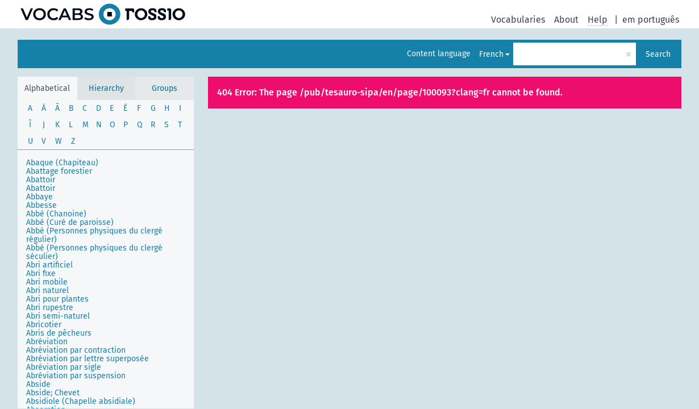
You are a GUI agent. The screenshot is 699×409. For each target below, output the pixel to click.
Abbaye (39, 197)
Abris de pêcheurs (58, 333)
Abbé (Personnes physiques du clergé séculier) (94, 252)
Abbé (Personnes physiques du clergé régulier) (94, 235)
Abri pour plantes (57, 299)
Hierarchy (106, 88)
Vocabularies (518, 19)
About (566, 19)
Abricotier (43, 324)
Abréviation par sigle (63, 367)
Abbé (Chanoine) (56, 214)
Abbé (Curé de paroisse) (70, 222)
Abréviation (47, 341)
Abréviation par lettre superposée (87, 358)
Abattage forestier (59, 171)
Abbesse (41, 205)
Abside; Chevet (53, 393)
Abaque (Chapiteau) (62, 162)
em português (650, 19)
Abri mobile (47, 282)
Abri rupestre (49, 307)
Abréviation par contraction (76, 350)
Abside (38, 384)
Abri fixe (41, 273)
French (491, 54)
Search (658, 54)
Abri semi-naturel (58, 316)
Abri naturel (47, 290)
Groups (164, 88)
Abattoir (40, 180)
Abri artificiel (49, 265)
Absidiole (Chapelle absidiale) (80, 401)
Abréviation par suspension (76, 376)
